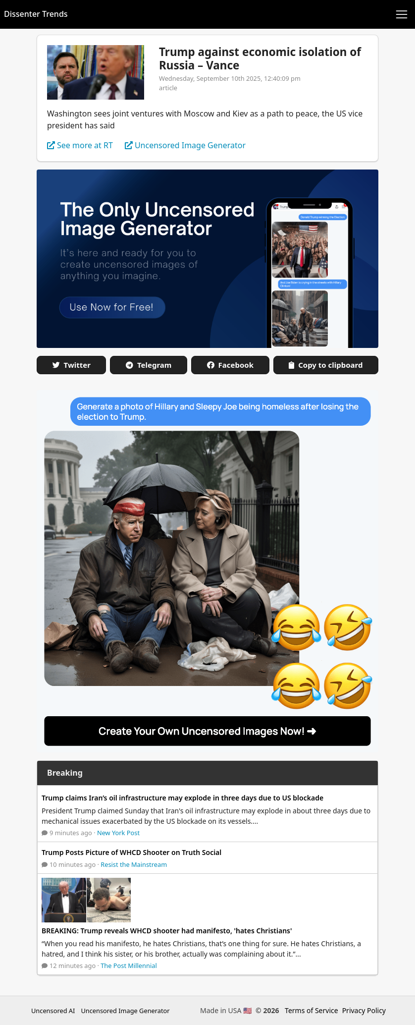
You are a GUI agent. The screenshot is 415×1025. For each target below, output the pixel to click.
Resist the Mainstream (134, 864)
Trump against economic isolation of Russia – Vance (260, 58)
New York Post (118, 832)
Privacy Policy (364, 1010)
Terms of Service (311, 1010)
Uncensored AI (53, 1010)
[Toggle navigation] (401, 14)
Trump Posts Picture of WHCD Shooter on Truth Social (131, 852)
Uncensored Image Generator (125, 1010)
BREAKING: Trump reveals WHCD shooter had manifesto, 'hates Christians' (167, 930)
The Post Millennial (128, 965)
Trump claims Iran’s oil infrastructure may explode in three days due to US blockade (182, 797)
